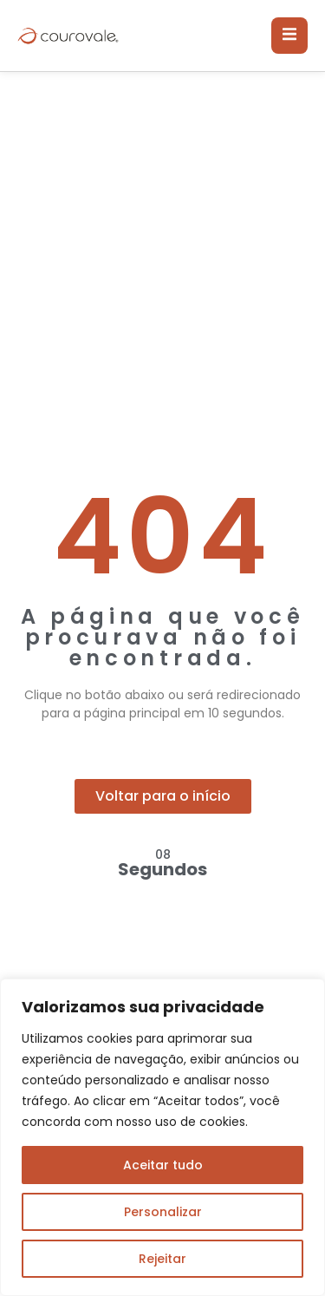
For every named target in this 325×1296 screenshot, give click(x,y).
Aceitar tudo (163, 1165)
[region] (162, 1137)
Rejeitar (162, 1258)
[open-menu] (289, 35)
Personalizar (163, 1212)
